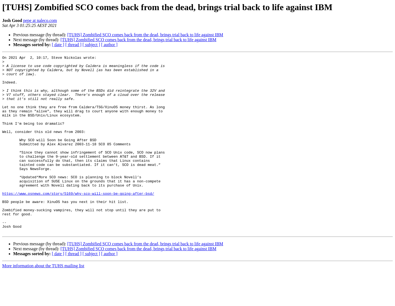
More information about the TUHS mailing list (43, 301)
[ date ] (58, 44)
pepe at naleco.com (40, 20)
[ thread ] (73, 44)
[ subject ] (91, 44)
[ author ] (109, 44)
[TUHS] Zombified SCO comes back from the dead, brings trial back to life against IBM (145, 34)
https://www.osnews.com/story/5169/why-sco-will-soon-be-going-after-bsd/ (78, 221)
